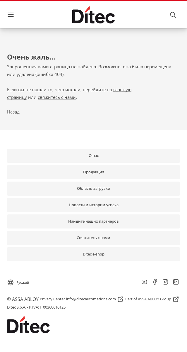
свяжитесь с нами (57, 97)
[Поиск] (173, 14)
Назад (13, 112)
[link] (93, 156)
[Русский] (18, 280)
